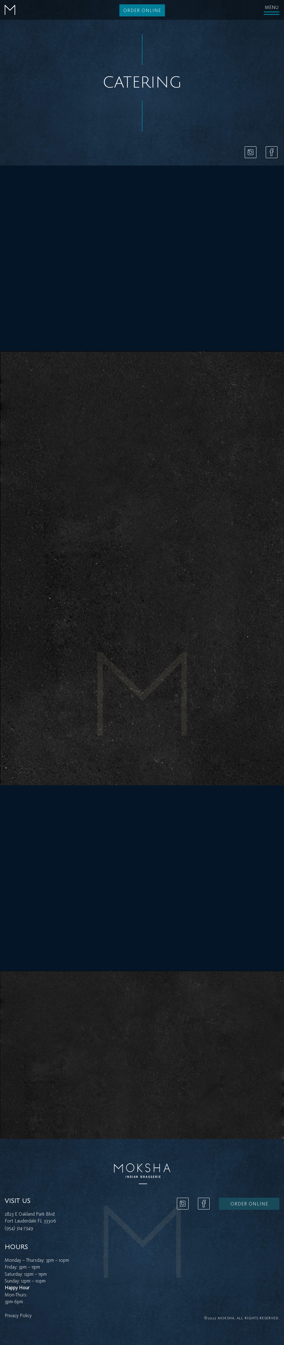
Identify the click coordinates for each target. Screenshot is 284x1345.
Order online (142, 10)
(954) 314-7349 (19, 1228)
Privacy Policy (18, 1315)
